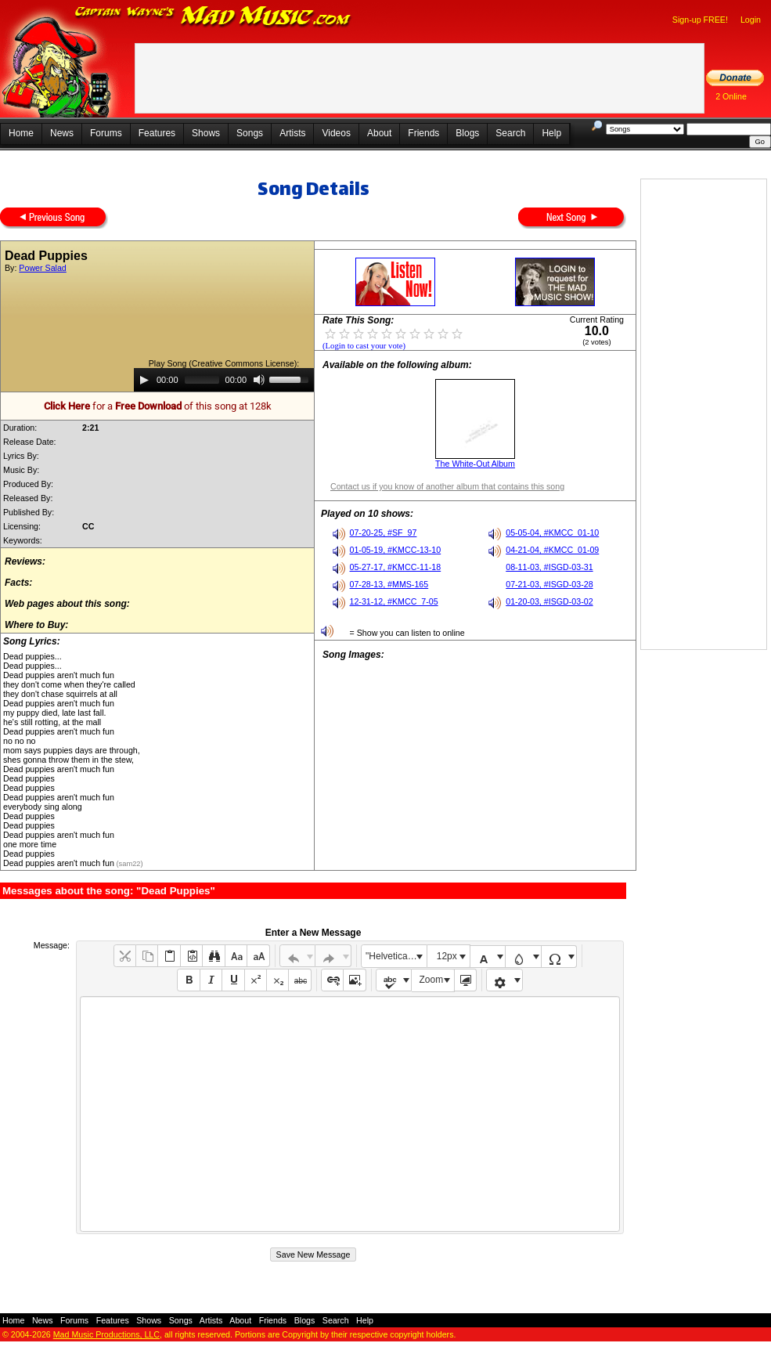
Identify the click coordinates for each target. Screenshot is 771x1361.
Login (750, 19)
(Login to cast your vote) (363, 345)
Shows (206, 133)
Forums (106, 133)
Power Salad (42, 268)
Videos (336, 133)
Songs (249, 133)
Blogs (467, 133)
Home (21, 133)
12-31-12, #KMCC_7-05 (394, 601)
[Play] (144, 380)
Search (510, 133)
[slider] (202, 380)
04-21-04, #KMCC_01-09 (552, 549)
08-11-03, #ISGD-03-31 (549, 567)
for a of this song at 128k (158, 406)
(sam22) (128, 864)
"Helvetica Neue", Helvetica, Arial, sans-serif (396, 956)
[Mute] (259, 380)
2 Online (731, 96)
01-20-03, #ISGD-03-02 (549, 601)
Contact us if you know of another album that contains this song (447, 486)
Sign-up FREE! (700, 19)
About (379, 133)
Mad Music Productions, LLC (106, 1334)
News (62, 133)
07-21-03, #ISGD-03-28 (549, 584)
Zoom (432, 979)
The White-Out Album (475, 463)
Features (157, 133)
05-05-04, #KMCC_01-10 (552, 532)
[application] (224, 380)
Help (551, 133)
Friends (423, 133)
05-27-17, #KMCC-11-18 (395, 567)
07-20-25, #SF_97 (383, 532)
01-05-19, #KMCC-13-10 (395, 549)
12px (447, 956)
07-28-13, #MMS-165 (389, 584)
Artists (292, 133)
